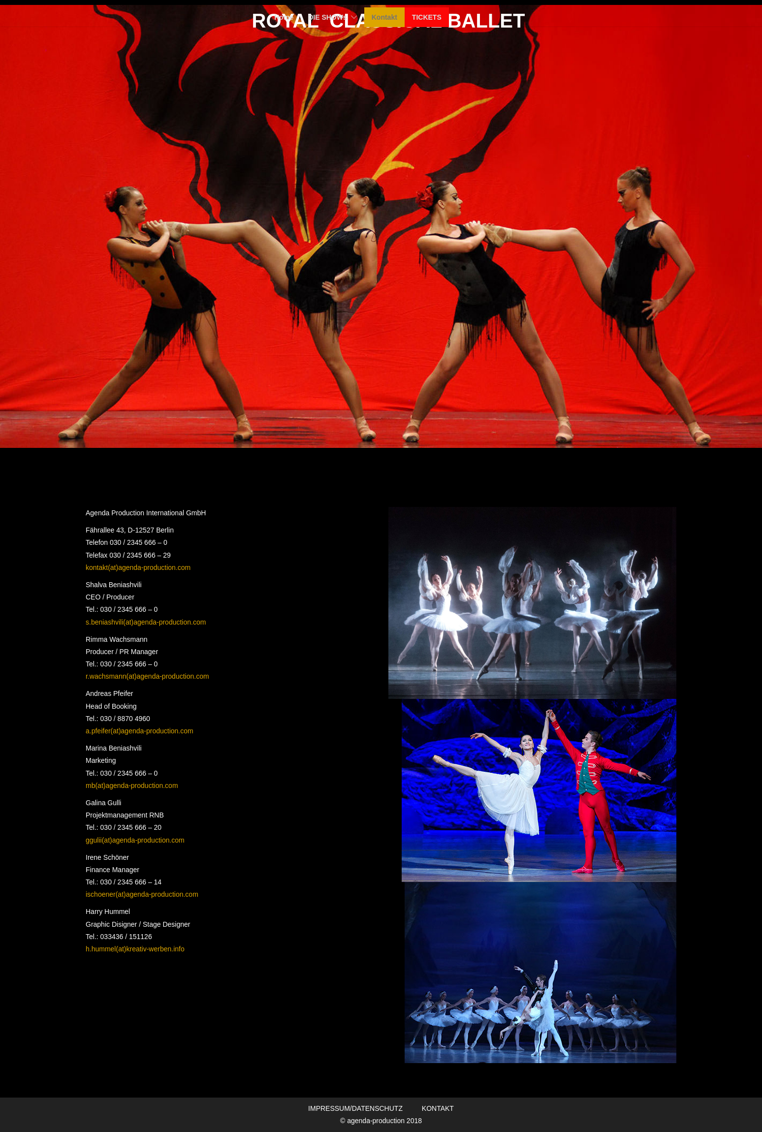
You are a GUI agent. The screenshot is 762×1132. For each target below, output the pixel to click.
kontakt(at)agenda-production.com (138, 567)
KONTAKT (438, 1108)
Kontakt (384, 17)
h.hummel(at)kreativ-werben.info (135, 949)
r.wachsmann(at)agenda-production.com (147, 676)
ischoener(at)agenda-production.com (142, 894)
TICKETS (427, 17)
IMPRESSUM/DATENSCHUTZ (355, 1108)
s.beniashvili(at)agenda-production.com (146, 622)
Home (283, 17)
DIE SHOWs (327, 17)
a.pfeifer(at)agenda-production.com (139, 731)
